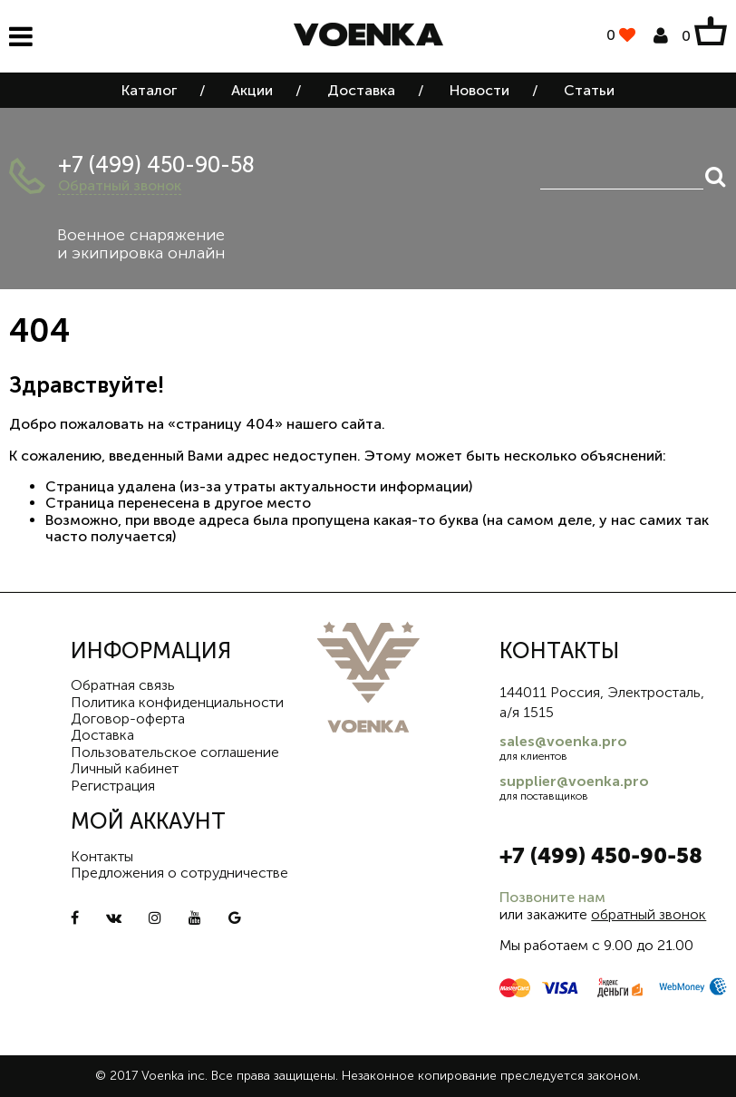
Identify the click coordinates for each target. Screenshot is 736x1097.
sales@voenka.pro (563, 741)
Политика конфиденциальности (177, 702)
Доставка (361, 90)
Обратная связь (123, 685)
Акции (252, 90)
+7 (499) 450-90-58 (156, 164)
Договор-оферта (128, 718)
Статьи (589, 90)
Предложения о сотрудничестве (179, 872)
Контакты (102, 856)
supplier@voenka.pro (574, 781)
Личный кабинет (125, 768)
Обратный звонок (119, 185)
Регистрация (113, 785)
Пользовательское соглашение (175, 752)
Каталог (149, 90)
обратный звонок (648, 914)
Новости (479, 90)
